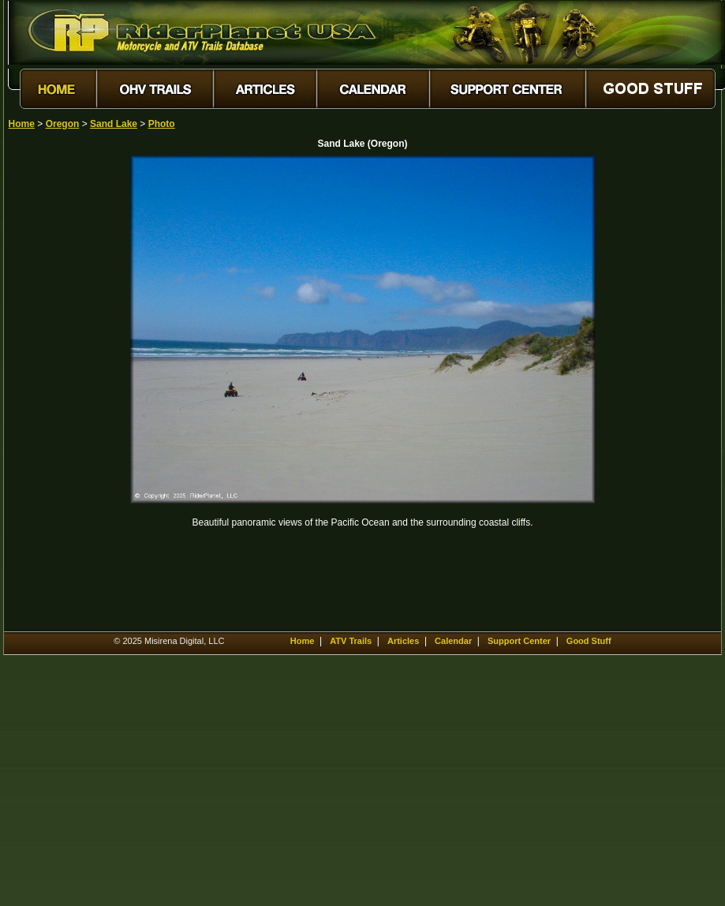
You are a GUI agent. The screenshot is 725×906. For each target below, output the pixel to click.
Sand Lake (113, 123)
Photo (161, 123)
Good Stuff (588, 641)
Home (22, 123)
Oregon (63, 123)
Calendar (453, 641)
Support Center (519, 641)
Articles (403, 641)
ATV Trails (351, 641)
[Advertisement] (64, 392)
